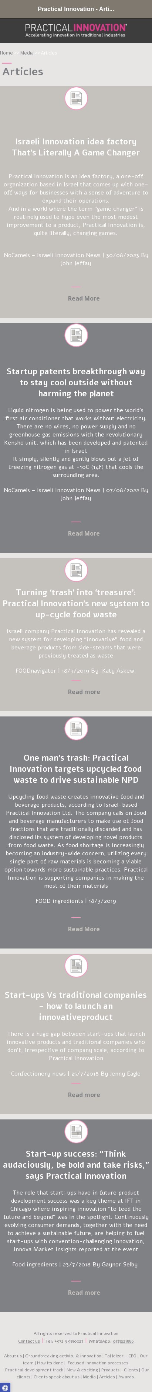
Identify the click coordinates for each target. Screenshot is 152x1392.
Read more (84, 692)
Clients (131, 1370)
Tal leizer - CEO (120, 1356)
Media (27, 53)
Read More (84, 533)
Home (6, 53)
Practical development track (34, 1370)
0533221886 (123, 1341)
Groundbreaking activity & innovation (63, 1356)
